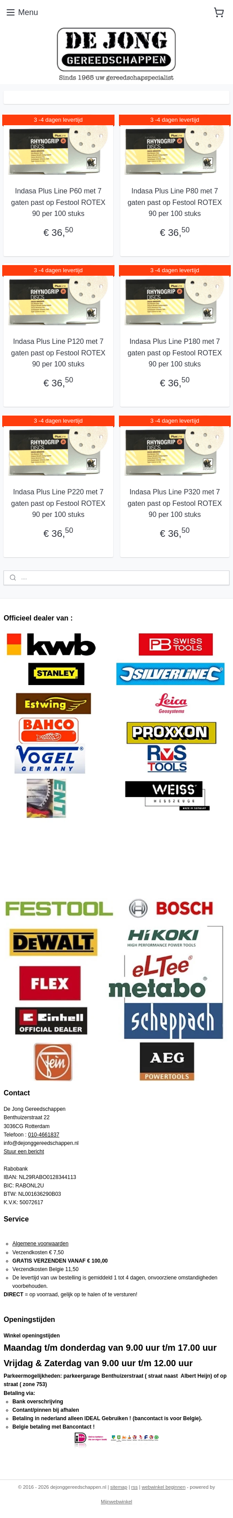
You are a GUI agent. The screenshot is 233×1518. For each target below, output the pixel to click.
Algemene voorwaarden (40, 1244)
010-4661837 (44, 1135)
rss (134, 1487)
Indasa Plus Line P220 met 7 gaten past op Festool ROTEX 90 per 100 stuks (58, 503)
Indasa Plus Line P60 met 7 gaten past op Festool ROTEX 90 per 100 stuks (58, 202)
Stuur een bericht (24, 1151)
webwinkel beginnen (163, 1487)
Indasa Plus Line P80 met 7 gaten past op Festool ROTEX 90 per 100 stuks (174, 202)
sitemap (118, 1487)
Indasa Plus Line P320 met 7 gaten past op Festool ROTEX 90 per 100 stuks (174, 503)
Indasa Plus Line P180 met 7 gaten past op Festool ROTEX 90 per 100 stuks (174, 353)
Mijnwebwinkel (116, 1501)
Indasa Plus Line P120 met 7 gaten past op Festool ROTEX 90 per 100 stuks (58, 353)
